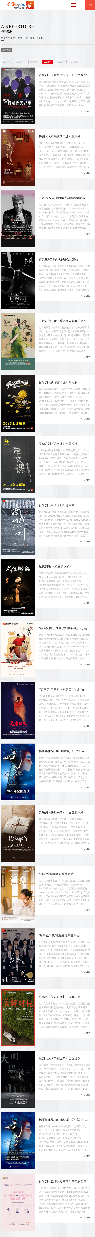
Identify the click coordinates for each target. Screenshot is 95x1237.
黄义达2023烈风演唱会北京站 (58, 259)
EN (90, 5)
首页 (20, 38)
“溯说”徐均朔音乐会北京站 (56, 874)
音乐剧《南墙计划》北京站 (57, 505)
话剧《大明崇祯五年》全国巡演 (59, 1058)
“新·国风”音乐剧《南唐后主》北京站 (62, 689)
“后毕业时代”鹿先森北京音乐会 (59, 935)
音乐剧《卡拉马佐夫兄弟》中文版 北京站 (66, 75)
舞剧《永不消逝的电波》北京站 (59, 136)
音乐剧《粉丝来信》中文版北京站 (61, 812)
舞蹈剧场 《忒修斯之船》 (55, 566)
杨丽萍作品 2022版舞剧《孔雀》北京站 (65, 1119)
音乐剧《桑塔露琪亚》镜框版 (58, 382)
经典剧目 (6, 50)
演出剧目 (29, 38)
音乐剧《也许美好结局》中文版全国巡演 (65, 1181)
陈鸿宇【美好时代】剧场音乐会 (59, 997)
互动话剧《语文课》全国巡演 (58, 443)
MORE (86, 111)
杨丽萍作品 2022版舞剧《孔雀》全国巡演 (66, 751)
